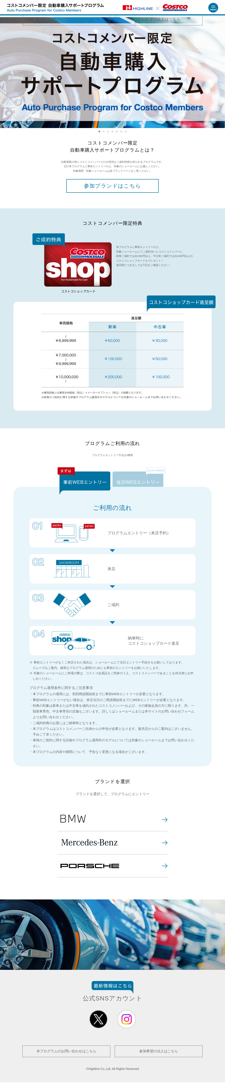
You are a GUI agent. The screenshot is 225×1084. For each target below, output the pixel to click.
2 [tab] (104, 131)
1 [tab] (99, 131)
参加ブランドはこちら (112, 186)
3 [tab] (108, 131)
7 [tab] (126, 131)
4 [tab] (112, 131)
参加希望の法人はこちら (158, 1053)
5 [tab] (117, 131)
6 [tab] (121, 131)
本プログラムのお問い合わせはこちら (66, 1053)
